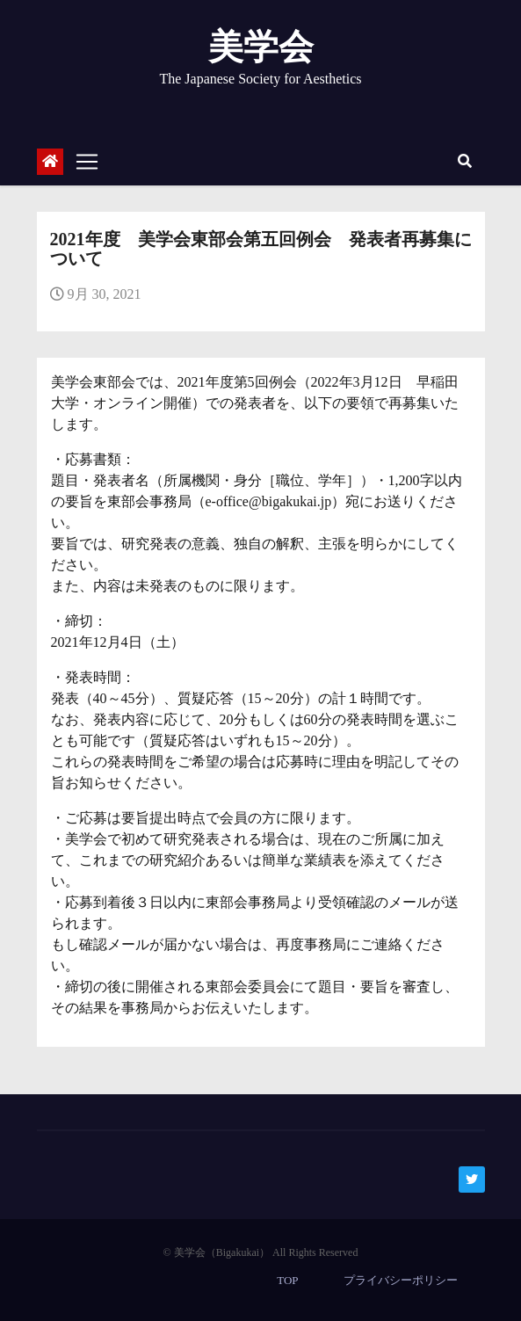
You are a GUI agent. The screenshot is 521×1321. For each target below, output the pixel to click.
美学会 (261, 47)
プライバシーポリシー (401, 1280)
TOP (287, 1280)
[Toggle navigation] (87, 161)
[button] (465, 161)
